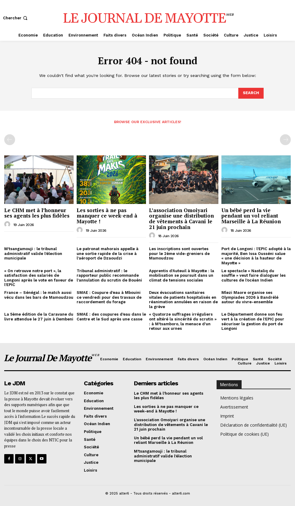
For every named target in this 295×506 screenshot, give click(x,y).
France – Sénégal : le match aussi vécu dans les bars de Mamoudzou (38, 295)
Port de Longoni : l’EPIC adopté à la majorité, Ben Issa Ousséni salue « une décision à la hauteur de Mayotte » (256, 256)
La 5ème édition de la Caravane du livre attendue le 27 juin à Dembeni (38, 316)
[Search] (251, 93)
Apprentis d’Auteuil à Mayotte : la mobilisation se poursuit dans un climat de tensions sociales (181, 275)
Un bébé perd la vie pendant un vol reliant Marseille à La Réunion (251, 216)
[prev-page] (9, 139)
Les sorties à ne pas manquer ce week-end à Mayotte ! (107, 216)
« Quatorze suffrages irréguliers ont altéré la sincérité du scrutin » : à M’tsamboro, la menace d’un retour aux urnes (183, 321)
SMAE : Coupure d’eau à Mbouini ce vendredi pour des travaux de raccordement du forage (109, 297)
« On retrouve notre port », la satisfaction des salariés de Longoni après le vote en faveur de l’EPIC (38, 278)
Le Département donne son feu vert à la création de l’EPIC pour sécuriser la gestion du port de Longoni (252, 321)
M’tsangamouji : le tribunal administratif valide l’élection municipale (33, 253)
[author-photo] (8, 224)
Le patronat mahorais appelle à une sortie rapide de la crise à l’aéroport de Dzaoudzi (107, 253)
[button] (16, 18)
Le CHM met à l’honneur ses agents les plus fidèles (36, 213)
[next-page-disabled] (285, 139)
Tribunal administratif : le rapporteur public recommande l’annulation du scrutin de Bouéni (109, 275)
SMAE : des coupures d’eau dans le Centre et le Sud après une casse (111, 316)
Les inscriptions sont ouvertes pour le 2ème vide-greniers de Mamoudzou (179, 253)
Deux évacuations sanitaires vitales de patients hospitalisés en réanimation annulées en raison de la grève (183, 299)
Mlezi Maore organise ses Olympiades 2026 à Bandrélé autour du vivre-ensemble (249, 297)
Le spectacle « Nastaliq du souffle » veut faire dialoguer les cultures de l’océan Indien (253, 275)
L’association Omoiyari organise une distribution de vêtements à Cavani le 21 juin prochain (181, 219)
